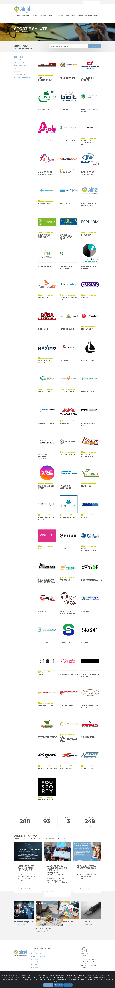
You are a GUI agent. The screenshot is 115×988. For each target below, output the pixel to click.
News (80, 2)
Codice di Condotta (23, 15)
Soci (50, 15)
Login (21, 2)
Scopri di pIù (24, 888)
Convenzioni (70, 15)
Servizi (80, 15)
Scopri (83, 971)
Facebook (36, 959)
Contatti (19, 19)
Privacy (20, 983)
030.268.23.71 (37, 953)
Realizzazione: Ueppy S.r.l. (94, 982)
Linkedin (36, 962)
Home (16, 32)
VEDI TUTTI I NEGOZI (21, 75)
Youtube (35, 967)
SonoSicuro (59, 15)
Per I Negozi (19, 62)
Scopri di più (20, 925)
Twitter (35, 965)
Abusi (16, 68)
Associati (16, 2)
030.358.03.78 (37, 951)
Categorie (24, 32)
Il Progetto (19, 60)
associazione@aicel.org (40, 956)
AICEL (35, 15)
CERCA (94, 46)
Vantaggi (43, 15)
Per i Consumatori (91, 15)
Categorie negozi (23, 77)
